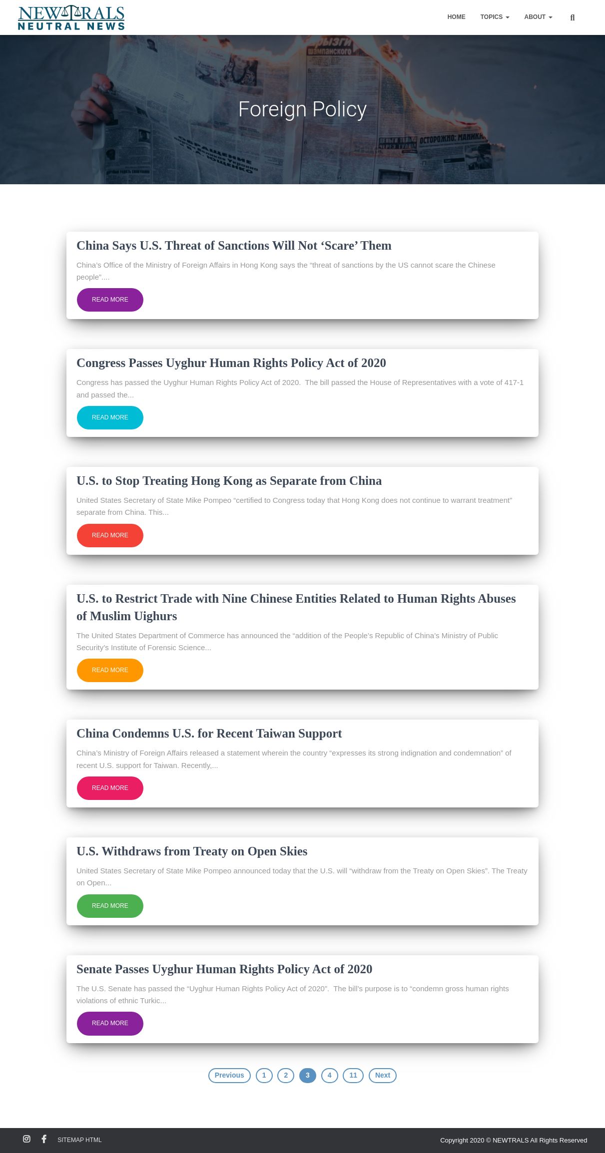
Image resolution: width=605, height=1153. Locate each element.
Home (457, 16)
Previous (229, 1075)
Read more (110, 299)
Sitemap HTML (79, 1140)
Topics (495, 16)
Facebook (43, 1139)
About (539, 16)
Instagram (26, 1139)
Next (382, 1075)
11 (353, 1075)
